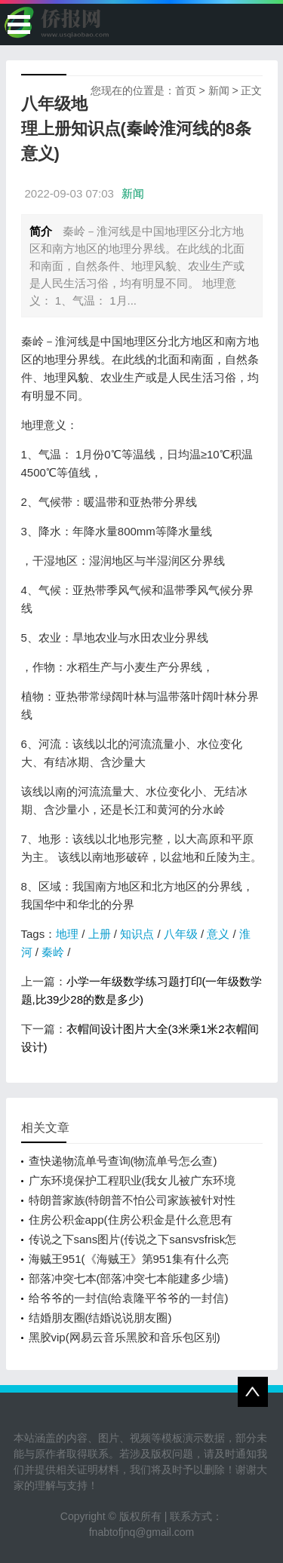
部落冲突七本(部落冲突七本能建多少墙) (129, 1278)
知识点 (137, 933)
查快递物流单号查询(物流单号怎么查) (123, 1160)
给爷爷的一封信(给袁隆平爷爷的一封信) (129, 1298)
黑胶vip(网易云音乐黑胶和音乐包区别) (124, 1337)
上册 (99, 933)
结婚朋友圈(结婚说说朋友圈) (100, 1317)
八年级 (181, 933)
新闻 (218, 90)
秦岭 (53, 951)
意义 (218, 933)
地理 (67, 933)
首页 (185, 90)
